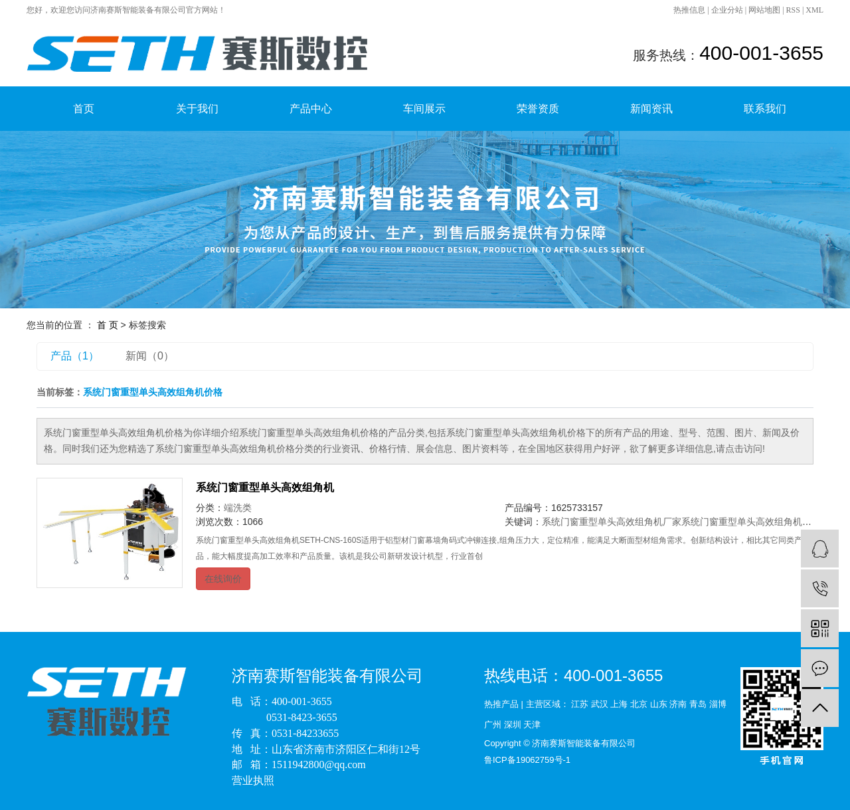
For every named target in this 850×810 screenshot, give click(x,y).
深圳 (512, 725)
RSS (793, 10)
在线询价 (223, 578)
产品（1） (74, 355)
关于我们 (197, 108)
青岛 (698, 704)
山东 (658, 704)
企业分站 (727, 10)
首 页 (107, 325)
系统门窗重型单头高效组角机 (265, 487)
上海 (619, 704)
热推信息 (689, 10)
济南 (678, 704)
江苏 (579, 704)
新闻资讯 (651, 108)
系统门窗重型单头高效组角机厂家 (611, 521)
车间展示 (424, 108)
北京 (638, 704)
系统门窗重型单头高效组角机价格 (751, 521)
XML (814, 10)
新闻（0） (150, 355)
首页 (83, 108)
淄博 (717, 704)
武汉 (599, 704)
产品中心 (311, 108)
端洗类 (238, 507)
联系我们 (765, 108)
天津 (532, 725)
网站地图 (764, 10)
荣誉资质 (538, 108)
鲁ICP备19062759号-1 (527, 760)
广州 (492, 725)
